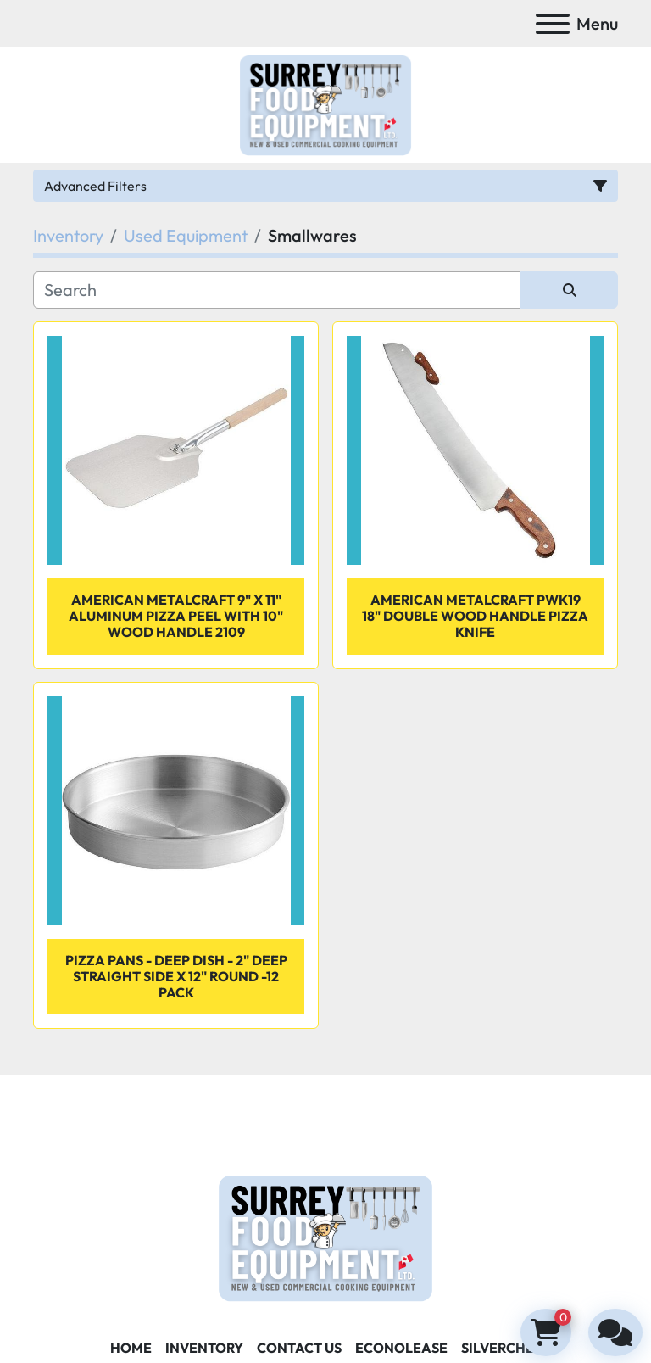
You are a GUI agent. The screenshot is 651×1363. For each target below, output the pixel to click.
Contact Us (299, 1347)
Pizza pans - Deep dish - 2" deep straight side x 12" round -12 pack (176, 976)
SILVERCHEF (501, 1347)
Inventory (204, 1347)
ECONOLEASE (401, 1347)
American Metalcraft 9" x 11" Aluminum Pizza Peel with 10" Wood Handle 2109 (176, 615)
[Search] (276, 290)
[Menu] (553, 24)
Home (131, 1347)
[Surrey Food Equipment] (325, 1236)
